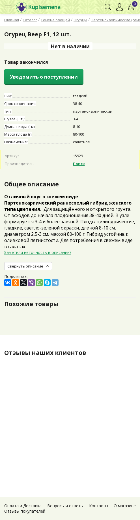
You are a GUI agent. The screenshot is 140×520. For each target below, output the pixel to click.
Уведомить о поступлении (44, 76)
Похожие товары (31, 304)
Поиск (79, 163)
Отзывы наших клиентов (45, 353)
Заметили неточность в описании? (37, 252)
